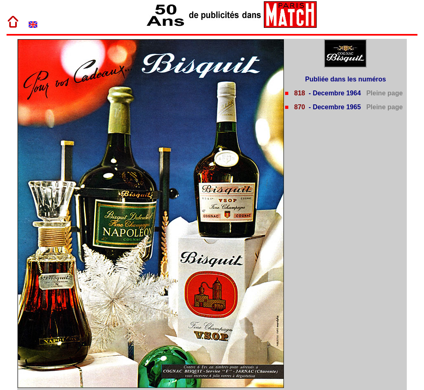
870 (298, 107)
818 (298, 93)
